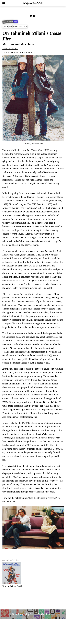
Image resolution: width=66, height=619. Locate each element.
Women (5, 27)
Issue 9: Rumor (8, 22)
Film (15, 22)
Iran (10, 27)
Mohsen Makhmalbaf (20, 27)
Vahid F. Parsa (10, 48)
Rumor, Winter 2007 (12, 575)
